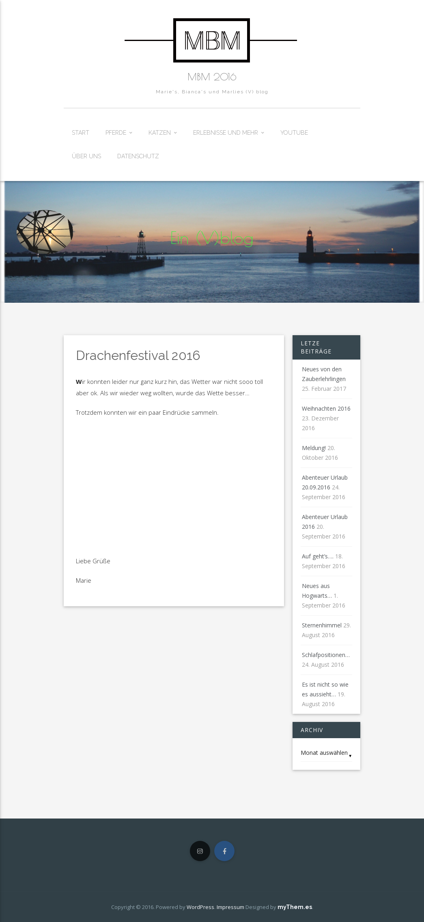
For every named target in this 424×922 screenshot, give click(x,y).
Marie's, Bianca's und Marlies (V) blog (212, 92)
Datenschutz (138, 156)
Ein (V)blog (212, 238)
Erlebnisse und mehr (225, 132)
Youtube (294, 132)
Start (80, 132)
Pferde (115, 132)
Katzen (160, 132)
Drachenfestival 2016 (138, 355)
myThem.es (295, 907)
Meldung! (314, 448)
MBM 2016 (212, 76)
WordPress (200, 907)
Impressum (230, 907)
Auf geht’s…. (318, 556)
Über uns (86, 156)
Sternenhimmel (322, 625)
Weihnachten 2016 (326, 408)
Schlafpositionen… (326, 655)
